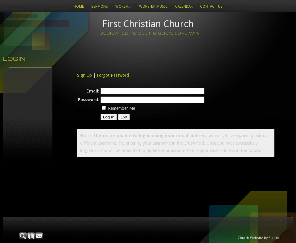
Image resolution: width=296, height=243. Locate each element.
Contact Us (211, 6)
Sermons (99, 6)
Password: (88, 99)
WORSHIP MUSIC (153, 6)
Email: (92, 91)
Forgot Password (113, 75)
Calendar (184, 6)
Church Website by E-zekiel (259, 238)
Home (79, 6)
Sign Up (84, 75)
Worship (123, 6)
